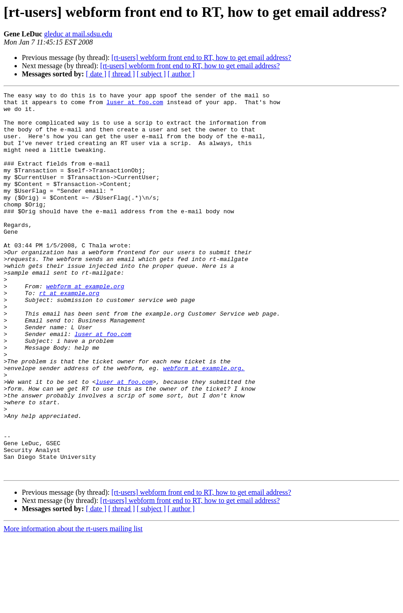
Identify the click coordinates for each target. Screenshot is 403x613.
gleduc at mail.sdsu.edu (78, 34)
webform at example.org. (203, 424)
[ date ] (96, 74)
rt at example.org (69, 334)
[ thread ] (121, 74)
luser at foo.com (134, 104)
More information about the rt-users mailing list (73, 605)
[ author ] (181, 74)
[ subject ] (151, 74)
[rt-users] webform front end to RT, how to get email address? (201, 57)
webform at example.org (85, 326)
